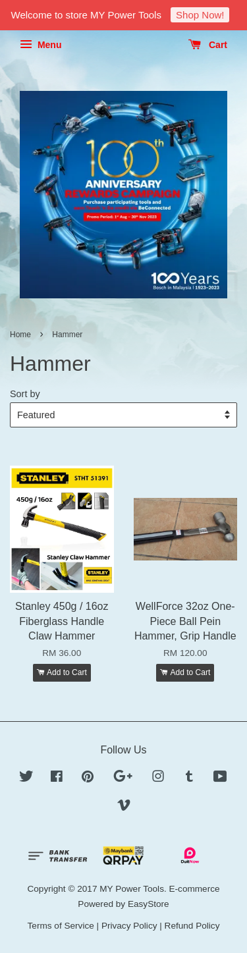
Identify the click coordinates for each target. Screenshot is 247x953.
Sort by (25, 394)
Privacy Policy (129, 926)
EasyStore (148, 904)
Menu (40, 45)
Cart (207, 45)
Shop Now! (200, 14)
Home (20, 334)
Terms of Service (61, 926)
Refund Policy (192, 926)
